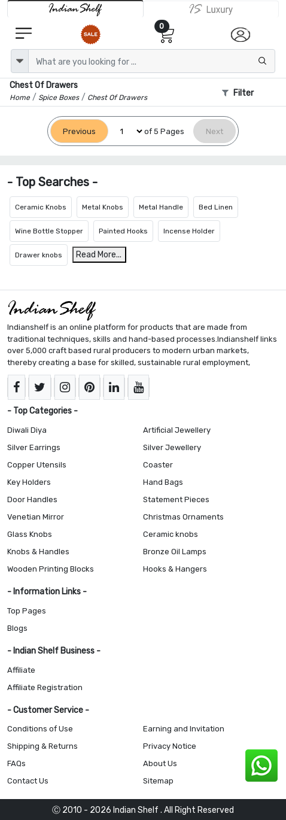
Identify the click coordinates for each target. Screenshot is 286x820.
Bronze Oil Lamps (174, 551)
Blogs (17, 628)
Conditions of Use (40, 728)
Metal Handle (161, 207)
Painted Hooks (123, 231)
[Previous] (79, 131)
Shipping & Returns (42, 746)
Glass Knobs (29, 534)
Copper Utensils (36, 464)
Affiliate (21, 670)
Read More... (98, 255)
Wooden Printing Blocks (50, 568)
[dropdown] (20, 61)
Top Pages (26, 610)
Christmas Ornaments (183, 516)
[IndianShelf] (75, 8)
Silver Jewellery (172, 447)
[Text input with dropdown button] (151, 61)
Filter (238, 93)
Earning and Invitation (183, 728)
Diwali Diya (27, 430)
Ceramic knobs (170, 534)
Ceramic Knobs (40, 207)
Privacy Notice (169, 746)
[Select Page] (126, 131)
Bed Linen (216, 207)
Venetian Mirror (35, 516)
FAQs (16, 763)
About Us (160, 763)
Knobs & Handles (38, 551)
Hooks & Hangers (175, 568)
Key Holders (29, 482)
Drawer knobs (38, 255)
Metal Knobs (102, 207)
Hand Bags (163, 482)
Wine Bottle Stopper (49, 231)
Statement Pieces (176, 499)
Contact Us (27, 780)
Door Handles (32, 499)
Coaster (158, 464)
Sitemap (158, 780)
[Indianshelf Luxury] (211, 9)
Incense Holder (189, 231)
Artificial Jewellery (177, 430)
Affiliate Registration (45, 687)
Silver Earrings (33, 447)
